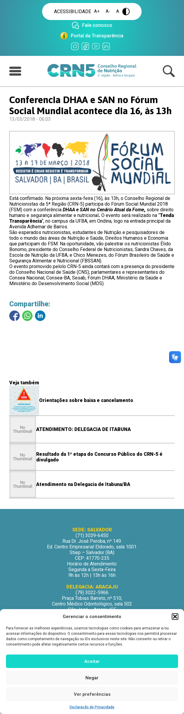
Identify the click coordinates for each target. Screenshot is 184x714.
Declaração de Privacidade (92, 707)
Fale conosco (97, 25)
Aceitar (92, 661)
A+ (97, 11)
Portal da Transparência (97, 36)
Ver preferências (92, 694)
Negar (92, 678)
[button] (175, 617)
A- (108, 11)
